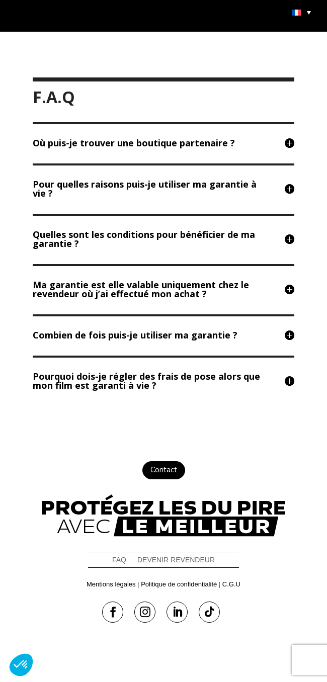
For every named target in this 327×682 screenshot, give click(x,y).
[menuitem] (301, 12)
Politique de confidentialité (179, 584)
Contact (163, 470)
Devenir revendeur (176, 560)
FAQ (119, 560)
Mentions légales (111, 584)
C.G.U (231, 584)
